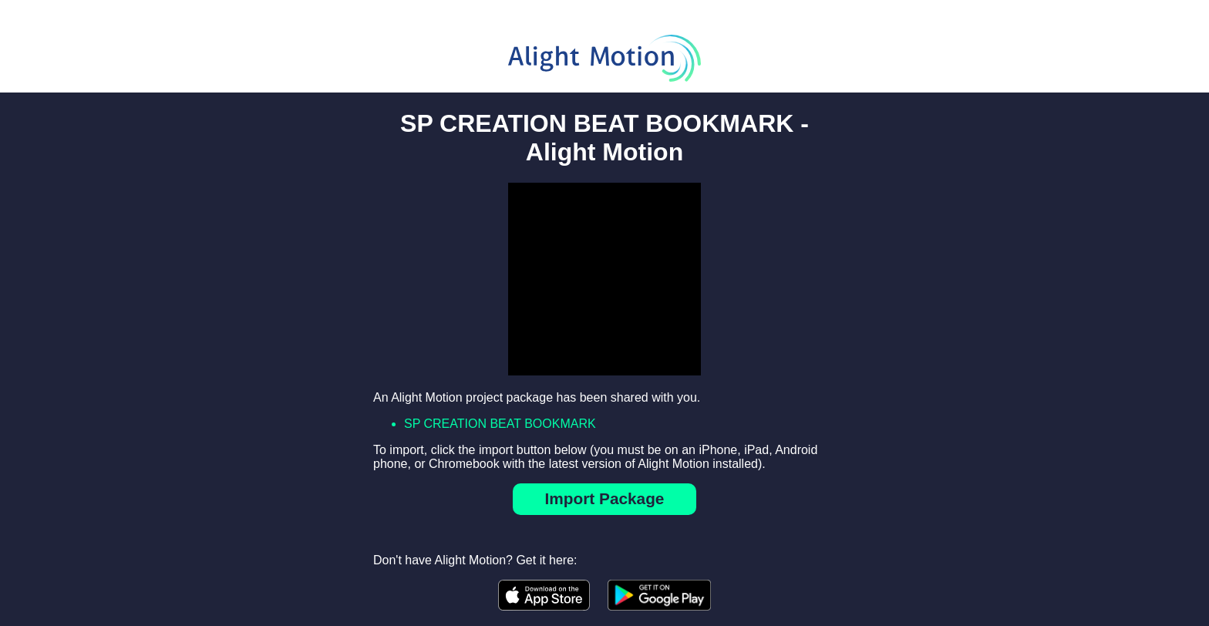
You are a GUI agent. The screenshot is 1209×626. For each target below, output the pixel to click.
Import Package (605, 498)
